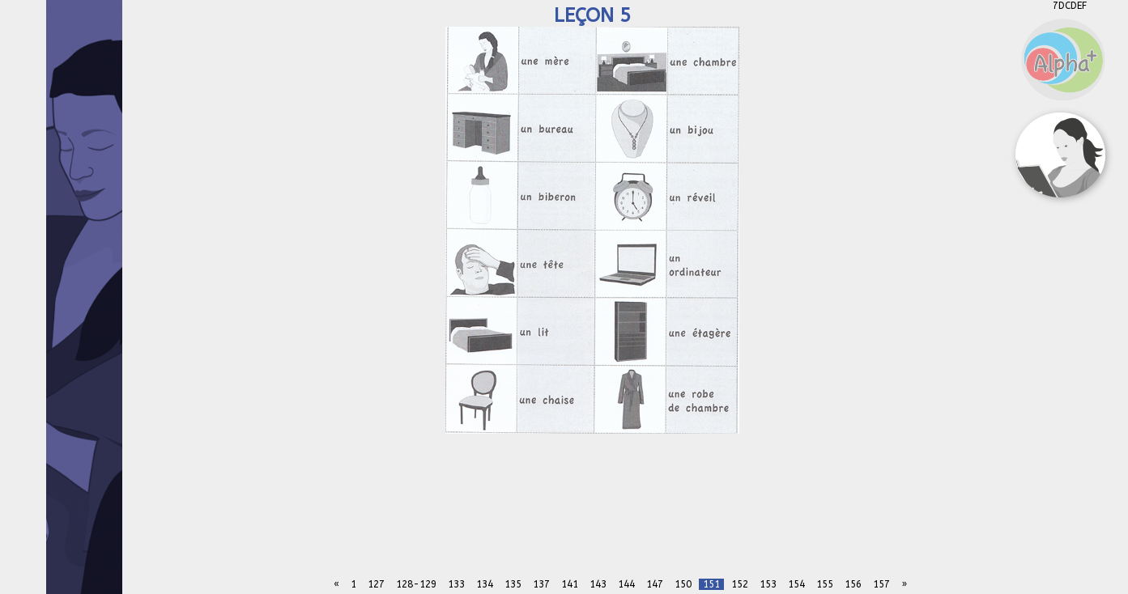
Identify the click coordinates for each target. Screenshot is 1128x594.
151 (711, 584)
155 (824, 584)
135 (512, 584)
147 (654, 584)
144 (626, 584)
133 (456, 584)
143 (598, 584)
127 (376, 584)
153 (768, 584)
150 (683, 584)
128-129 (416, 584)
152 (739, 584)
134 (484, 584)
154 (796, 584)
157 (881, 584)
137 (541, 584)
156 (853, 584)
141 (569, 584)
